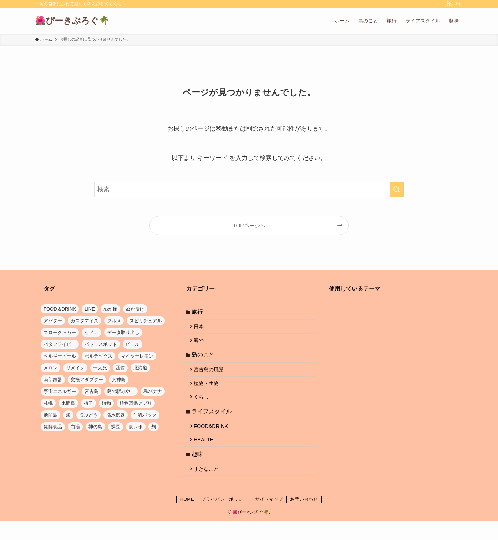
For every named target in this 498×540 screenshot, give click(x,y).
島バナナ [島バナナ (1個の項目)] (152, 391)
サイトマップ (269, 517)
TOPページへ (249, 225)
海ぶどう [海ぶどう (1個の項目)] (88, 415)
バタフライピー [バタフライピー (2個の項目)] (60, 344)
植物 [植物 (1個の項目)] (106, 403)
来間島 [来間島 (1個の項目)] (68, 403)
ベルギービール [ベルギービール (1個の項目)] (60, 356)
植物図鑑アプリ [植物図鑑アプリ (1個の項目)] (136, 403)
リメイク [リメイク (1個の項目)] (75, 367)
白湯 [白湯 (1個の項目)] (75, 426)
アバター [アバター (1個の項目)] (53, 320)
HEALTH (206, 454)
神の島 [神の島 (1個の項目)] (95, 426)
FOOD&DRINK (213, 439)
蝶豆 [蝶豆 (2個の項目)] (115, 426)
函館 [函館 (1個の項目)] (120, 367)
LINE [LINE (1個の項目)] (90, 309)
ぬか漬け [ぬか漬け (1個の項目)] (135, 309)
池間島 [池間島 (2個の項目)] (50, 415)
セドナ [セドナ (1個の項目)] (91, 332)
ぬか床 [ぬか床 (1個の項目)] (110, 309)
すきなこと (208, 486)
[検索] (458, 4)
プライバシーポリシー (224, 517)
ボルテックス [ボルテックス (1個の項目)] (98, 356)
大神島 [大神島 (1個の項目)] (119, 379)
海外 (201, 344)
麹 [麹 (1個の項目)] (153, 426)
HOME (187, 517)
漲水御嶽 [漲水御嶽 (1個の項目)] (115, 415)
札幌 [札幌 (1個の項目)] (48, 403)
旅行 (199, 312)
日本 (201, 329)
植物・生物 (208, 391)
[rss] (449, 4)
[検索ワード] (249, 189)
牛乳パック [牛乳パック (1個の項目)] (145, 415)
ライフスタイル (213, 423)
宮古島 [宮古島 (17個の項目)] (91, 391)
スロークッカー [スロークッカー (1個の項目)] (60, 332)
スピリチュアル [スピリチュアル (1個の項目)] (145, 320)
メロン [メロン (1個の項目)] (50, 367)
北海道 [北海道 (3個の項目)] (140, 367)
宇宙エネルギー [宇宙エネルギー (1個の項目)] (60, 391)
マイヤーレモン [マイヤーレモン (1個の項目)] (137, 356)
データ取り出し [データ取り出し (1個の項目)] (123, 332)
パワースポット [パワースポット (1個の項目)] (101, 344)
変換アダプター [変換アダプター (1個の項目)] (87, 379)
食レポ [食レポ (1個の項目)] (136, 426)
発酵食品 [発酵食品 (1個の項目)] (53, 426)
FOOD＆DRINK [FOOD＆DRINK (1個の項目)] (60, 309)
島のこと (204, 360)
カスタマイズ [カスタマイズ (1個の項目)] (84, 320)
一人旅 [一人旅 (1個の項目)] (100, 367)
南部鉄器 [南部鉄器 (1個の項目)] (53, 379)
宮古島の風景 (211, 376)
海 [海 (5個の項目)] (68, 415)
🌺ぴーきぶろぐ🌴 (72, 20)
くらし (203, 407)
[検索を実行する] (397, 189)
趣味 (199, 470)
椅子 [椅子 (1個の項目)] (88, 403)
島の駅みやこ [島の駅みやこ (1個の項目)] (121, 391)
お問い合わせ (304, 517)
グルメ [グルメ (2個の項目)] (114, 320)
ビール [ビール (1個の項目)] (132, 344)
